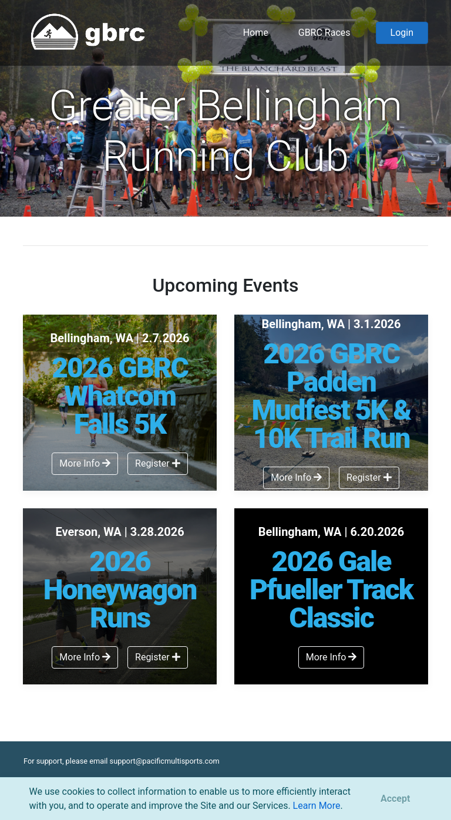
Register (157, 463)
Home (255, 32)
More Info (84, 463)
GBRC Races (324, 32)
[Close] (395, 799)
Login (402, 32)
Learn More (317, 805)
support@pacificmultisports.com (165, 761)
